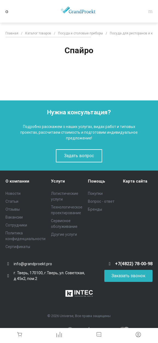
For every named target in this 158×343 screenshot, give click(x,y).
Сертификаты (17, 246)
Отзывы (12, 209)
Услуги (58, 181)
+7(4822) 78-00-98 (134, 263)
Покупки (95, 193)
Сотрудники (16, 225)
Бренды (95, 209)
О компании (17, 181)
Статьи (11, 201)
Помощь (96, 181)
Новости (13, 193)
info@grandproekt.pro (33, 264)
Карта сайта (135, 181)
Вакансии (14, 217)
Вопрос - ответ (101, 201)
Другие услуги (64, 234)
